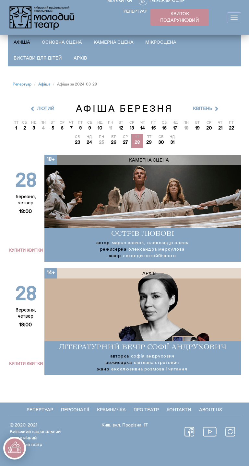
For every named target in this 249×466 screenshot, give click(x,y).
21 (220, 128)
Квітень (202, 109)
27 (125, 142)
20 (209, 128)
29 (149, 142)
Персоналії (75, 410)
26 (113, 142)
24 (89, 142)
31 (172, 142)
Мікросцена (160, 42)
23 (77, 142)
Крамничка (111, 410)
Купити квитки (26, 251)
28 (137, 142)
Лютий (45, 109)
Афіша (22, 42)
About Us (210, 410)
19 (197, 128)
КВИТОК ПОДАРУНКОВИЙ (179, 17)
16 (164, 128)
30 (161, 142)
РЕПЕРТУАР (135, 11)
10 (100, 128)
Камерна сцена (114, 42)
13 (132, 128)
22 (231, 128)
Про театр (146, 410)
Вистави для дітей (38, 58)
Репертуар (22, 84)
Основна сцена (62, 42)
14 (142, 128)
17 (175, 128)
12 (121, 128)
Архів (80, 58)
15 (153, 128)
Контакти (179, 410)
